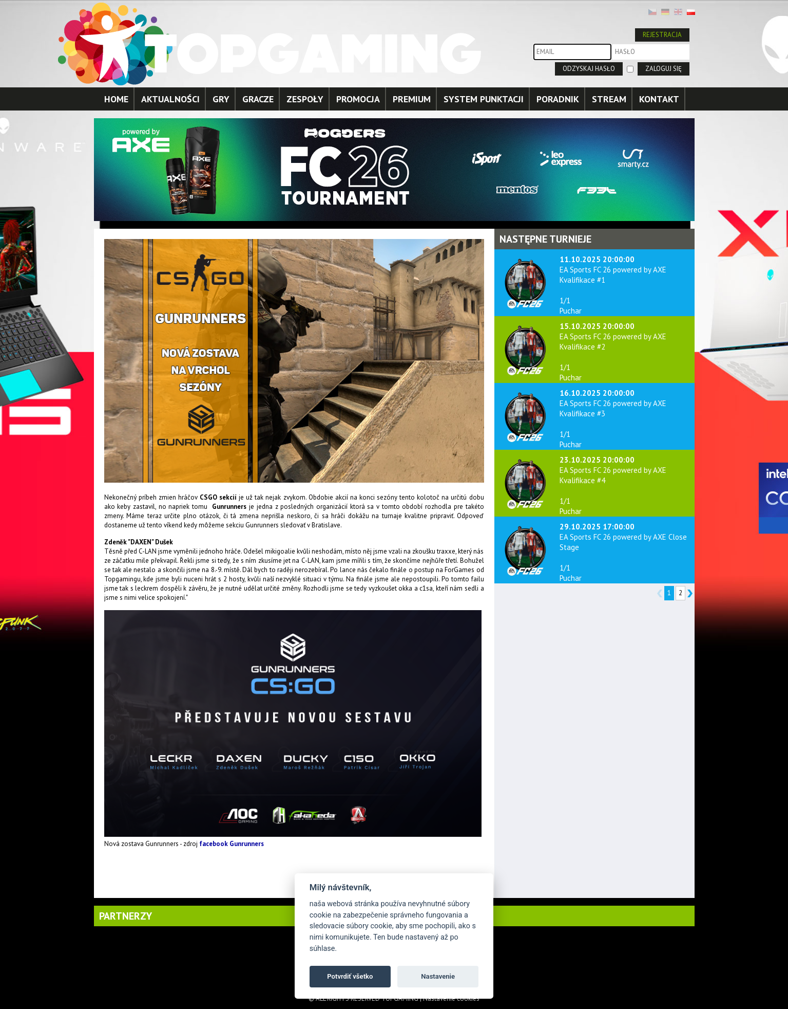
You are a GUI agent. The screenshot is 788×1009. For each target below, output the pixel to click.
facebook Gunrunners (231, 843)
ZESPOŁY (304, 99)
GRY (221, 99)
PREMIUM (412, 99)
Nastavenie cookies (451, 998)
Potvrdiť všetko (350, 976)
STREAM (609, 99)
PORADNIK (557, 99)
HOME (116, 99)
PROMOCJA (358, 99)
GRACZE (258, 99)
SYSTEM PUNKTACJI (484, 99)
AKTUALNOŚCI (170, 99)
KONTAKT (659, 99)
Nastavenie (438, 976)
